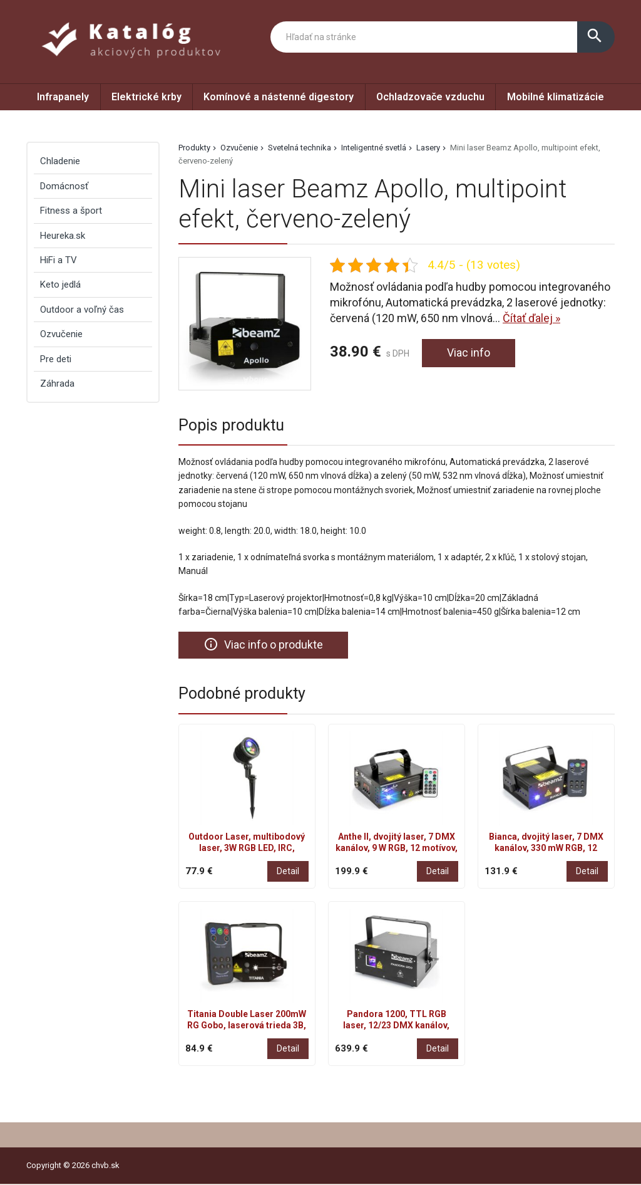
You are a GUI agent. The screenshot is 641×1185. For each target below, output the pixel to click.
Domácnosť (64, 186)
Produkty (194, 147)
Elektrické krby (146, 97)
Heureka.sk (62, 235)
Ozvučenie (239, 147)
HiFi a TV (58, 260)
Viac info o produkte (263, 644)
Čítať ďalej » (531, 318)
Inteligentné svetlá (373, 147)
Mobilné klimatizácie (555, 97)
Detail (288, 871)
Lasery (428, 147)
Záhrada (57, 383)
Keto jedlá (60, 284)
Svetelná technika (299, 147)
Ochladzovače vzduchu (430, 97)
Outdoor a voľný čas (82, 309)
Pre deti (55, 359)
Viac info (468, 353)
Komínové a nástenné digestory (278, 97)
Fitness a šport (71, 210)
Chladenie (60, 161)
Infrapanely (63, 97)
